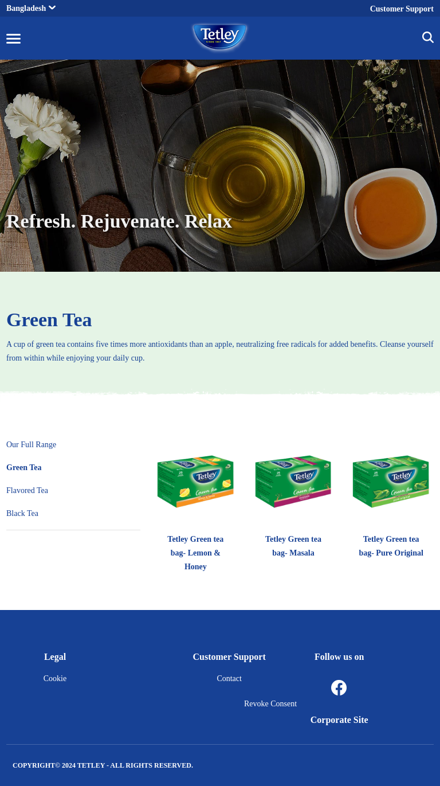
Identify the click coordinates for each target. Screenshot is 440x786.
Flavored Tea (27, 490)
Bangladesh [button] (31, 8)
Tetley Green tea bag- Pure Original (391, 546)
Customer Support (402, 9)
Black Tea (22, 513)
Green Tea (49, 319)
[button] (428, 39)
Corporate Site (339, 720)
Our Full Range (31, 444)
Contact (229, 678)
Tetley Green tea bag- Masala (293, 546)
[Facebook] (339, 688)
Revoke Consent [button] (270, 703)
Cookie (55, 678)
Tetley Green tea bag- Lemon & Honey (195, 553)
